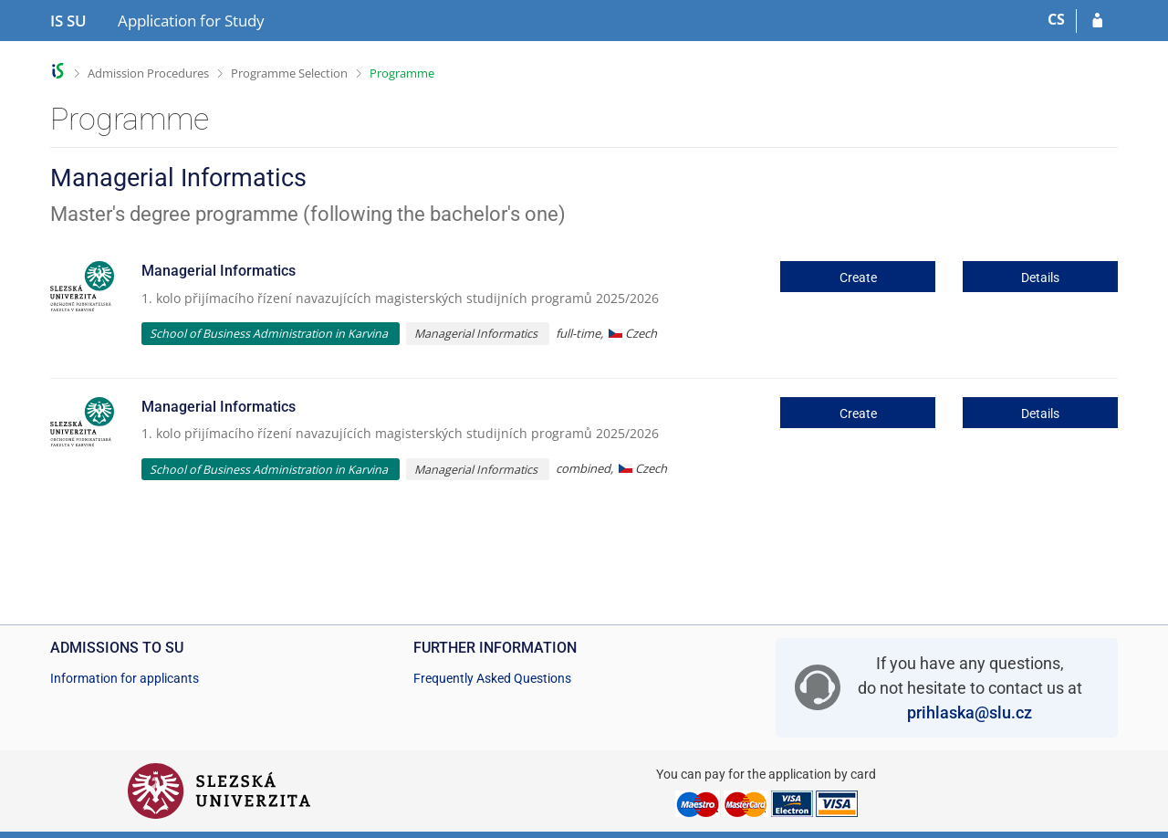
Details (1040, 277)
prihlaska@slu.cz (969, 712)
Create (858, 277)
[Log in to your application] (1097, 21)
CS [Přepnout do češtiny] (1056, 19)
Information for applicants (124, 678)
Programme (402, 73)
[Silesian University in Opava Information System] (68, 21)
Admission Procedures (148, 73)
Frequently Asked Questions (492, 678)
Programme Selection (289, 73)
